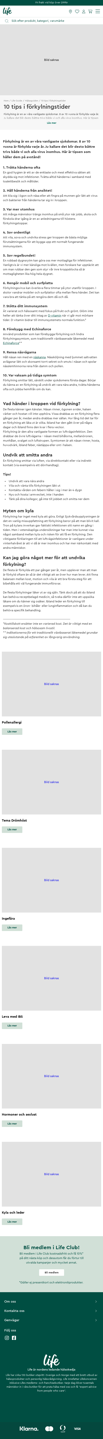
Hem (6, 101)
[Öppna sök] (53, 21)
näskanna (39, 357)
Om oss (51, 1301)
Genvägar (51, 1320)
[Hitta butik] (70, 11)
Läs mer (12, 731)
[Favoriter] (77, 11)
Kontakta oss (51, 1310)
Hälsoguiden (31, 101)
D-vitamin (54, 315)
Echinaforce (11, 343)
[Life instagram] (7, 1339)
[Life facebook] (14, 1339)
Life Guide (17, 101)
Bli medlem (51, 1272)
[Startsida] (7, 11)
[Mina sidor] (83, 11)
